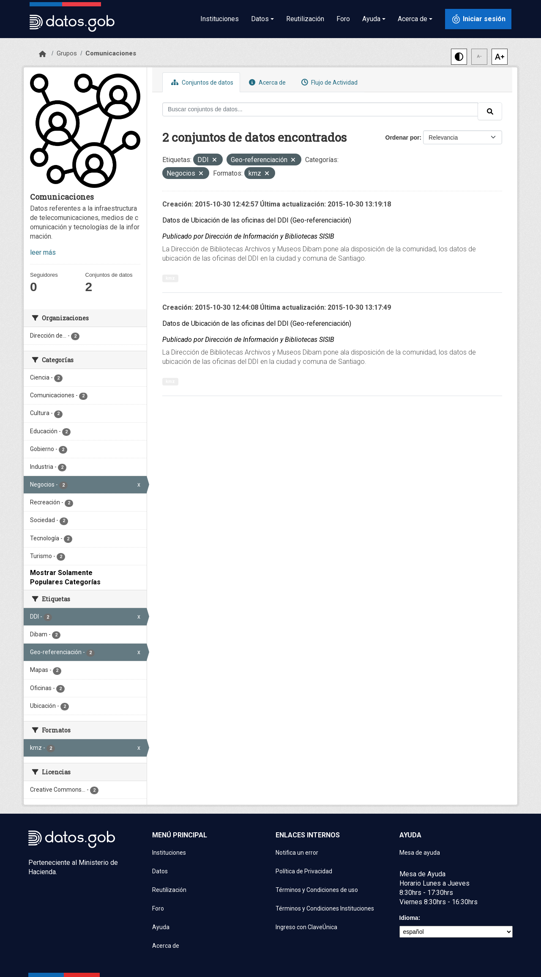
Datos (160, 871)
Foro (343, 19)
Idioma (408, 917)
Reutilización (305, 19)
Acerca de (266, 82)
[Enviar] (490, 111)
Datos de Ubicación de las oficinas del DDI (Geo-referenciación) (256, 220)
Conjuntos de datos (201, 82)
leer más (43, 252)
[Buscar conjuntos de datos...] (320, 109)
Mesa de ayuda (419, 852)
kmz (170, 278)
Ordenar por (402, 137)
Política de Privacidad (304, 871)
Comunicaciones (110, 53)
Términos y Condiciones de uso (317, 889)
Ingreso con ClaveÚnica (306, 927)
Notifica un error (297, 852)
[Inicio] (42, 54)
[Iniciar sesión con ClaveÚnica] (478, 19)
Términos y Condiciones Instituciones (325, 908)
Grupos (67, 53)
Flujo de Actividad (328, 82)
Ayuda (160, 927)
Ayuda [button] (371, 19)
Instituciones (219, 19)
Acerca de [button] (412, 19)
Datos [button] (260, 19)
